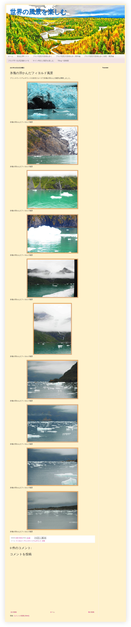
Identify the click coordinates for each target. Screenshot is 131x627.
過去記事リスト (23, 56)
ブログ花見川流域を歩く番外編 (68, 56)
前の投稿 (91, 612)
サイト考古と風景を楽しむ (43, 61)
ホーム (10, 56)
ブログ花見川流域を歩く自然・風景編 (99, 56)
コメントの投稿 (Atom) (21, 616)
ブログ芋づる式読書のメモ (18, 61)
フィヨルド (19, 541)
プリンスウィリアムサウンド (32, 541)
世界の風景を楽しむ (38, 12)
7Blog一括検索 (63, 61)
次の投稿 (14, 612)
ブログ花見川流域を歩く (42, 56)
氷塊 (43, 541)
